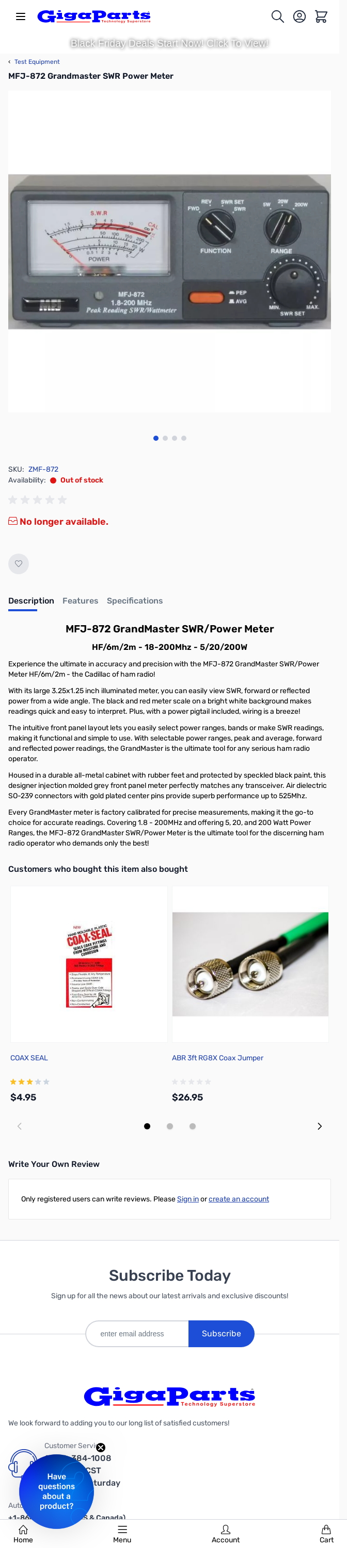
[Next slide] (319, 1126)
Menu (122, 1534)
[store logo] (94, 16)
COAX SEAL (29, 1058)
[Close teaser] (101, 1447)
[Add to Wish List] (18, 564)
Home (23, 1534)
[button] (56, 1492)
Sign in (188, 1199)
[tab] (31, 604)
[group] (39, 500)
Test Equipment (34, 62)
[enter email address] (136, 1333)
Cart (327, 1534)
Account (226, 1534)
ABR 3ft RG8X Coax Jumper (217, 1058)
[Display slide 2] (170, 1126)
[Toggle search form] (278, 16)
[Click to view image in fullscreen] (169, 251)
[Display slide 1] (147, 1126)
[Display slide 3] (192, 1126)
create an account (239, 1199)
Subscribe (221, 1333)
